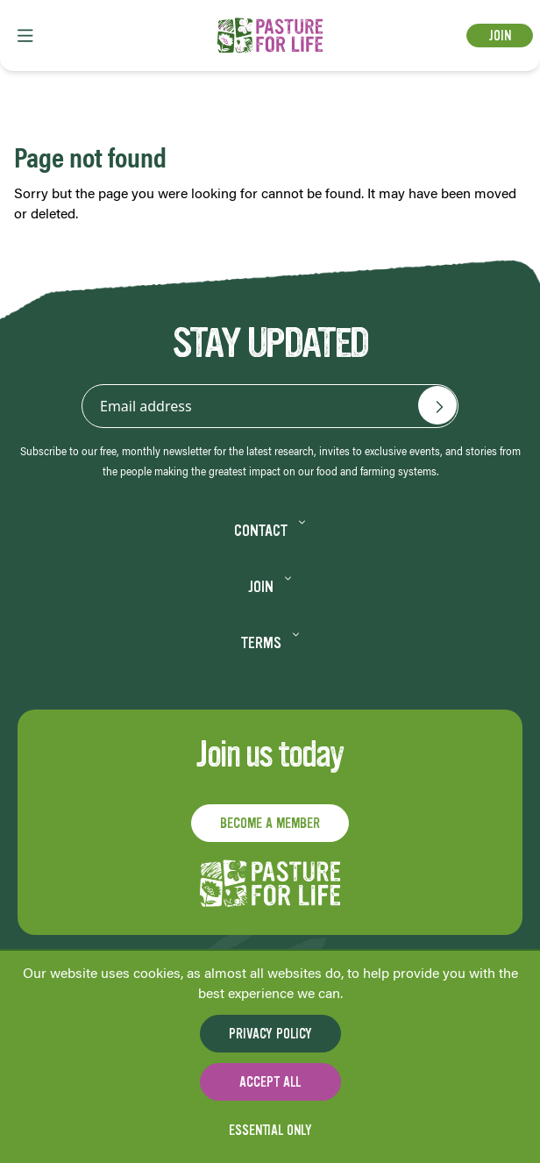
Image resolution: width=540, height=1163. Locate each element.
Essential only (270, 1130)
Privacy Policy (270, 1033)
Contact (270, 530)
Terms (270, 642)
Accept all (270, 1082)
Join (499, 35)
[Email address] (437, 405)
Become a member (270, 823)
